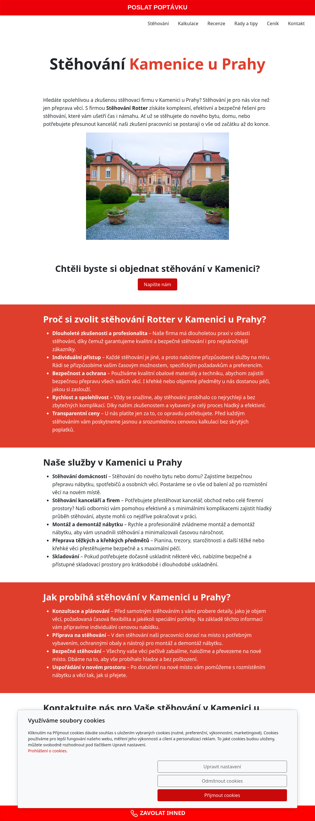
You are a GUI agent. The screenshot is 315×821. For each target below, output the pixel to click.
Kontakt (296, 23)
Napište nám (157, 284)
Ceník (273, 23)
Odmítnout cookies (202, 795)
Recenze (216, 23)
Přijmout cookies (259, 795)
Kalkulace (188, 23)
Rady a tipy (246, 23)
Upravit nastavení (145, 795)
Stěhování (158, 23)
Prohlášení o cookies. (47, 779)
